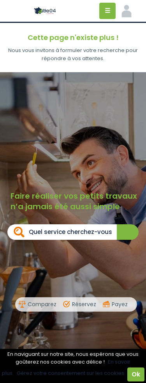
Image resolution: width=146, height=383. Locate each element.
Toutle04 (45, 10)
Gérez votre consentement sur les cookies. (71, 373)
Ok (136, 374)
